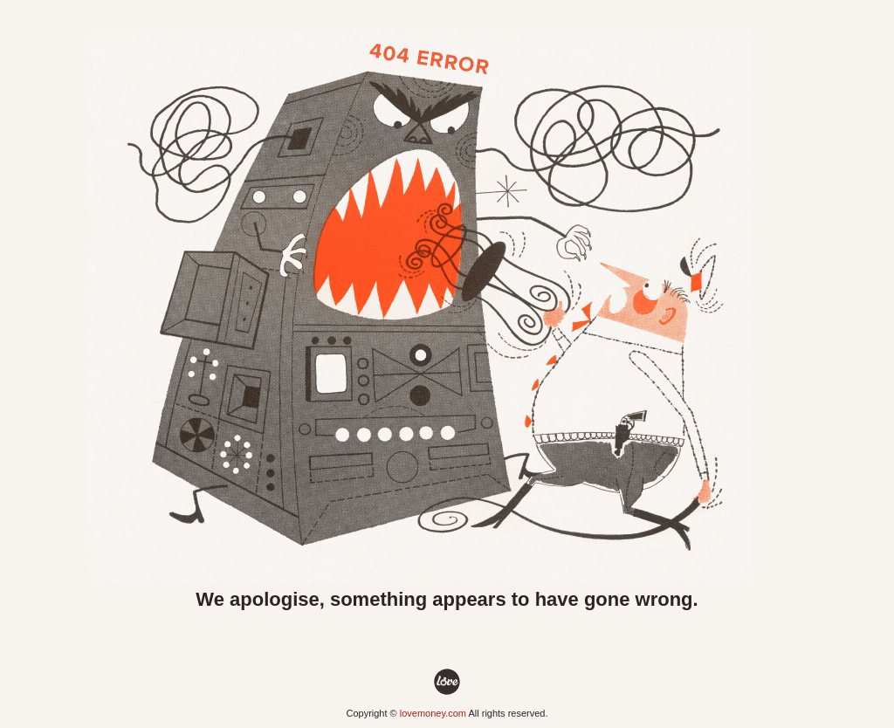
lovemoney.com (433, 713)
